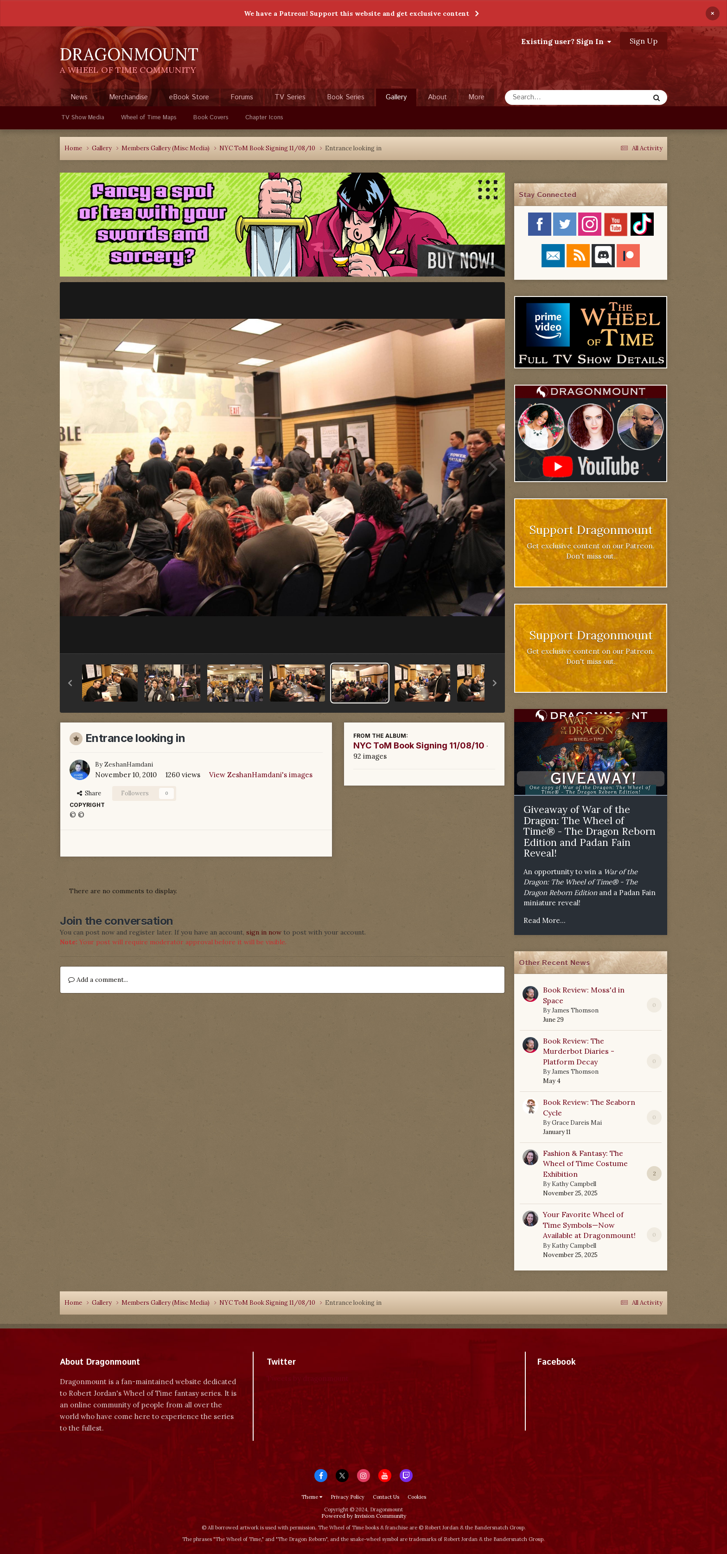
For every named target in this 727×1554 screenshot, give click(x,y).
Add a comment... (98, 979)
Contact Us (386, 1497)
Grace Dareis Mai (577, 1123)
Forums (241, 97)
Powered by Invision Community (363, 1515)
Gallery (396, 99)
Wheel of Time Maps (149, 117)
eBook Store (189, 97)
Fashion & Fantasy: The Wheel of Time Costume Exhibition (585, 1163)
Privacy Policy (347, 1497)
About (437, 97)
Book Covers (211, 117)
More (476, 97)
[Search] (552, 97)
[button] (70, 683)
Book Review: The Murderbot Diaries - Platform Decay (578, 1051)
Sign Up (643, 40)
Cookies (417, 1497)
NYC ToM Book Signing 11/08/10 (419, 745)
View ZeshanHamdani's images (260, 774)
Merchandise (128, 97)
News (79, 97)
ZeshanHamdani (128, 764)
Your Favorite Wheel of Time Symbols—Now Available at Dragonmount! (589, 1225)
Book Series (345, 97)
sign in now (263, 932)
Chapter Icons (264, 117)
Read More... (544, 920)
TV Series (290, 97)
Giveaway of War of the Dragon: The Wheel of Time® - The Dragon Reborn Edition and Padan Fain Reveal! (589, 831)
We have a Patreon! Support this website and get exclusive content (356, 13)
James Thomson (575, 1010)
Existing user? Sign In (566, 41)
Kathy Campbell (574, 1184)
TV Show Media (82, 117)
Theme (311, 1497)
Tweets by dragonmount (308, 1378)
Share (89, 793)
